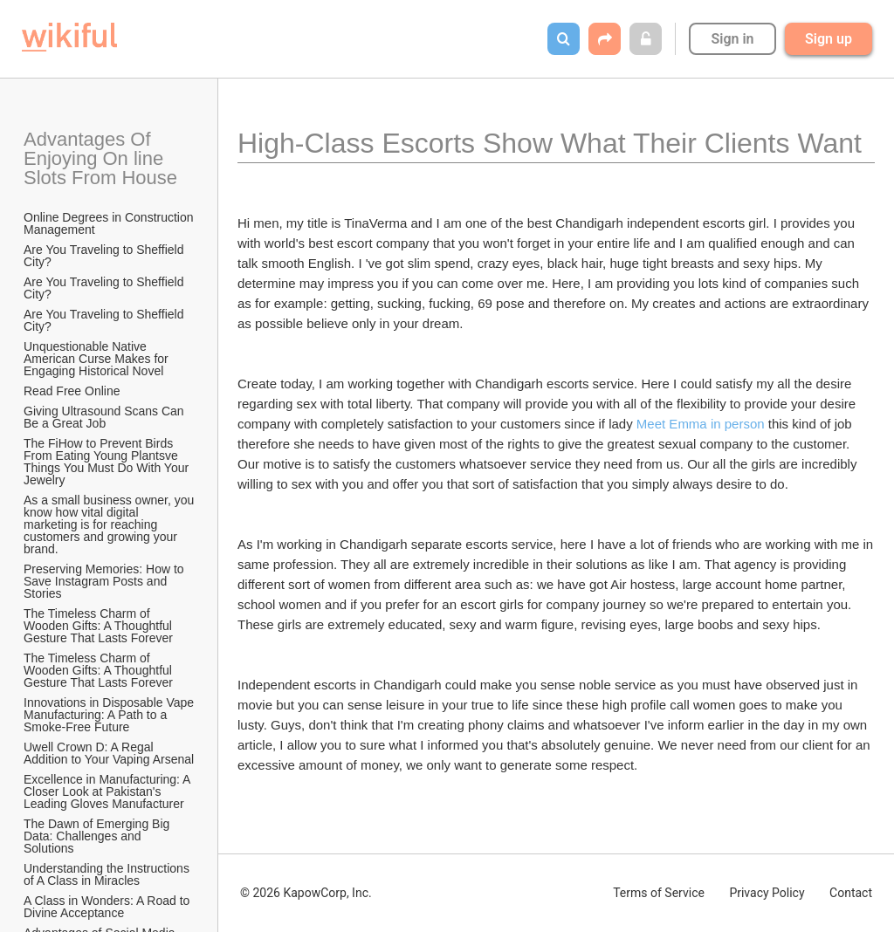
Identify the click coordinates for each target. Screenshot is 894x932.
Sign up (828, 39)
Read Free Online (73, 391)
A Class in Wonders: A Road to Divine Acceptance (108, 907)
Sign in (732, 39)
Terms (659, 893)
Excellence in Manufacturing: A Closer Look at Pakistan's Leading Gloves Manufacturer (109, 791)
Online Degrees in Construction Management (110, 223)
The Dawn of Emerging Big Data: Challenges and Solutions (98, 836)
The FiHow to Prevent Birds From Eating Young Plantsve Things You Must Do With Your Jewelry (108, 461)
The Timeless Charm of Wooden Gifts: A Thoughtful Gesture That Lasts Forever (99, 625)
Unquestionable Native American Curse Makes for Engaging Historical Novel (98, 358)
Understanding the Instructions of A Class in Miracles (108, 874)
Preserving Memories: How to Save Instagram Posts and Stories (106, 581)
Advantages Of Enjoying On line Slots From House (100, 158)
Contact (850, 893)
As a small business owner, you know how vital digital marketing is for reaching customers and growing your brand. (110, 524)
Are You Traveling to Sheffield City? (105, 256)
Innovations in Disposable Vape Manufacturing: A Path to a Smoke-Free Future (110, 715)
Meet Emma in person (702, 423)
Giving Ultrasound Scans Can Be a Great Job (106, 417)
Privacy (766, 893)
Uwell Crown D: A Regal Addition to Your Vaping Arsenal (109, 753)
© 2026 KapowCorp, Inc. (306, 893)
